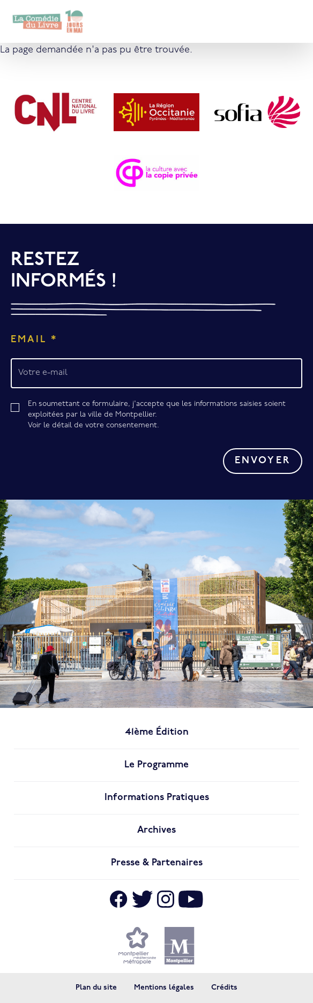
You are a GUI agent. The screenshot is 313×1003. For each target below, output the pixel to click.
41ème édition (157, 732)
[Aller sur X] (142, 899)
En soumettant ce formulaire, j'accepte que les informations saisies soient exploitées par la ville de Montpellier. (165, 415)
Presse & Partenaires (157, 863)
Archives (156, 830)
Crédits (224, 988)
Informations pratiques (157, 798)
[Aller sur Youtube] (190, 899)
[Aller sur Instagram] (165, 899)
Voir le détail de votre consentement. (93, 425)
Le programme (156, 765)
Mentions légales (164, 988)
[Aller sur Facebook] (118, 899)
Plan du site (96, 988)
